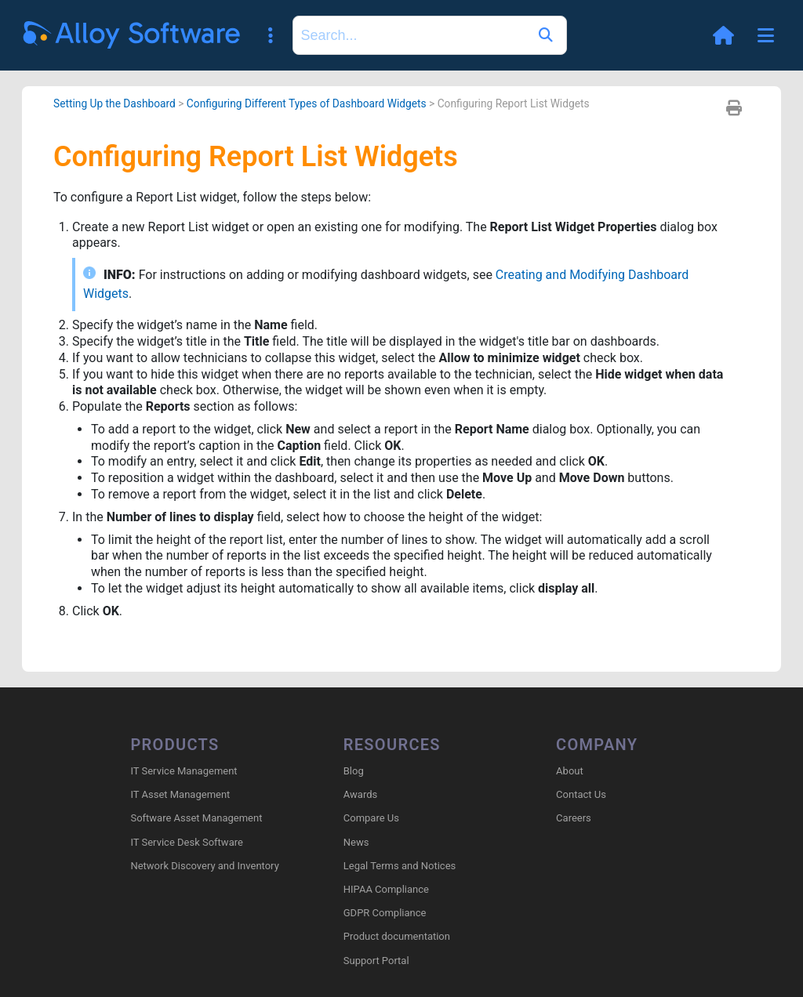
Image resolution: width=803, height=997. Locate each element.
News (356, 842)
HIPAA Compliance (386, 889)
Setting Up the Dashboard (114, 103)
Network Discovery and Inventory (204, 866)
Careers (573, 818)
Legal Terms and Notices (399, 866)
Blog (353, 771)
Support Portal (376, 960)
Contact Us (581, 794)
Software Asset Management (196, 818)
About (569, 771)
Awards (360, 794)
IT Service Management (183, 771)
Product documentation (396, 936)
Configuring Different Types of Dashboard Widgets (307, 103)
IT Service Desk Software (186, 842)
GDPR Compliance (385, 913)
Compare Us (371, 818)
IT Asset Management (180, 794)
